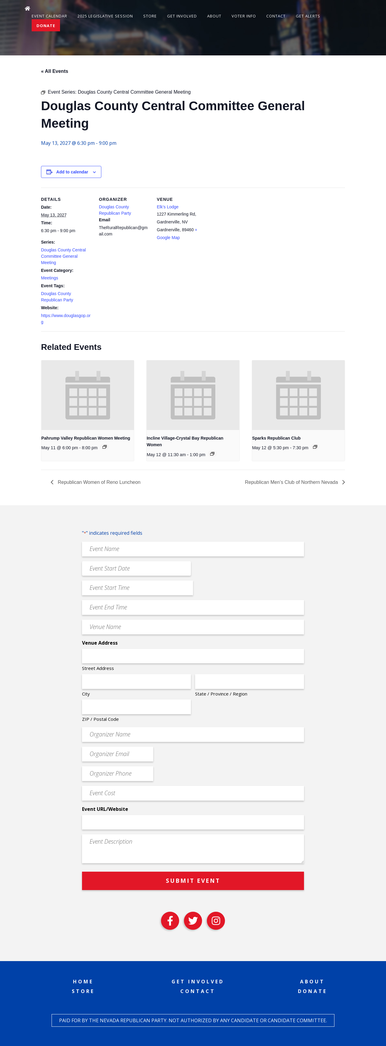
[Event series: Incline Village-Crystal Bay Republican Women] (212, 454)
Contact (276, 16)
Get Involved (182, 16)
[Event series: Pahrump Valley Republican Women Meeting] (105, 447)
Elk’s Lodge (168, 206)
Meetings (49, 278)
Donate (45, 25)
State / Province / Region (221, 694)
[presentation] (87, 395)
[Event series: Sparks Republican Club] (315, 447)
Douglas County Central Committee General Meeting (63, 256)
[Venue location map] (246, 229)
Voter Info (244, 16)
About (214, 16)
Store (150, 16)
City (86, 694)
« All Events (54, 71)
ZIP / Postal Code (100, 719)
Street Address (98, 668)
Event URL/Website (105, 809)
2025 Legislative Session (105, 16)
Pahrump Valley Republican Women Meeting (85, 438)
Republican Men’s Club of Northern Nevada (292, 482)
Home (83, 981)
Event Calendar (49, 16)
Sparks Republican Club (276, 438)
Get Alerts (308, 16)
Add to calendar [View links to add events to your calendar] (72, 172)
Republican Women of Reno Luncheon (98, 482)
